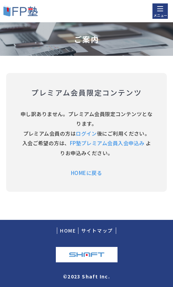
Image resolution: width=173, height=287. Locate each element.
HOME (68, 230)
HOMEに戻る (86, 172)
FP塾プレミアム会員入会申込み (107, 143)
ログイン (86, 133)
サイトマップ (97, 230)
